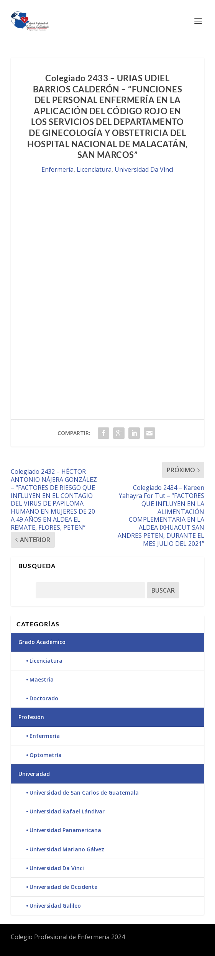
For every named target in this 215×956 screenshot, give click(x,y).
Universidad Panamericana (65, 830)
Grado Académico (42, 642)
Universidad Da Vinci (144, 169)
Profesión (31, 717)
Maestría (42, 679)
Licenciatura (94, 169)
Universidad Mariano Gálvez (67, 849)
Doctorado (44, 698)
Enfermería (57, 169)
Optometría (46, 755)
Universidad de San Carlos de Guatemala (84, 792)
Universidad (34, 773)
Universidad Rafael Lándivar (67, 811)
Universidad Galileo (55, 905)
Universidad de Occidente (63, 886)
